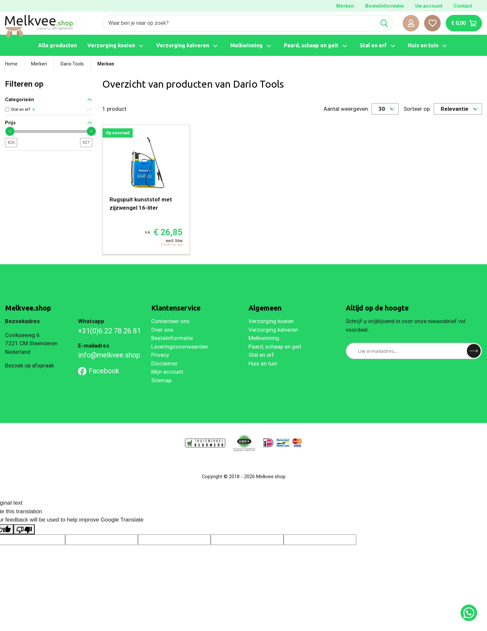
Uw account (428, 6)
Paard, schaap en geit (274, 346)
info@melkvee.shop (109, 355)
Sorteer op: (417, 108)
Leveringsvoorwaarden (179, 346)
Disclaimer (164, 363)
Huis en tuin (262, 363)
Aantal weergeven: (346, 108)
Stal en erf (261, 355)
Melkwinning (263, 338)
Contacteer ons (170, 321)
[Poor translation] (24, 529)
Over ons (162, 329)
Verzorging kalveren (273, 329)
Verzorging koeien (271, 321)
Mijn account (167, 371)
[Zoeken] (239, 23)
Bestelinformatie (384, 6)
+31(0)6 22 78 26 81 (109, 331)
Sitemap (161, 380)
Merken (345, 6)
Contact (463, 6)
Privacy (160, 355)
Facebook (98, 371)
